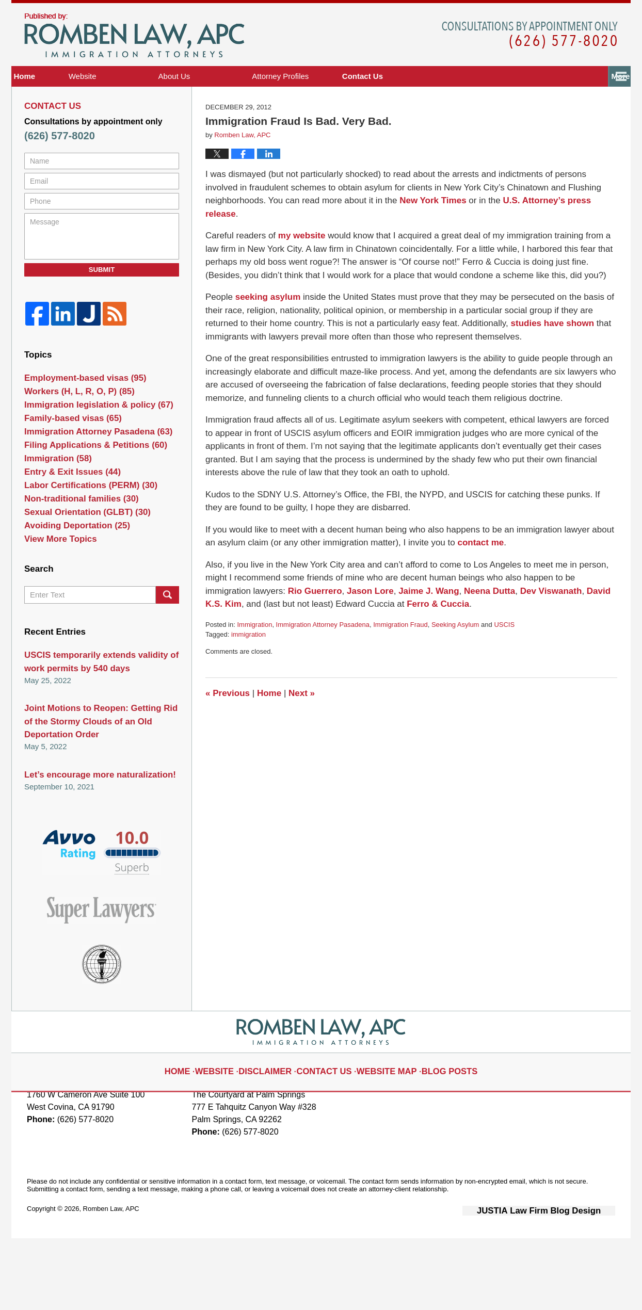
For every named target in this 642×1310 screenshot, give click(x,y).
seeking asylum (265, 323)
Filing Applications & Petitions (88, 499)
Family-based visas (67, 466)
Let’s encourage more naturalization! (91, 849)
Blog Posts (434, 1136)
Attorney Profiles (337, 115)
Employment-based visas (78, 416)
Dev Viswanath (537, 617)
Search (167, 677)
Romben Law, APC (111, 1282)
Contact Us (328, 1136)
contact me (478, 569)
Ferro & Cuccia (415, 630)
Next (297, 719)
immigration (248, 661)
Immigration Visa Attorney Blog (134, 75)
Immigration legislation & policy (90, 449)
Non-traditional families (75, 566)
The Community (454, 115)
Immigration (254, 650)
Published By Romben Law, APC (530, 74)
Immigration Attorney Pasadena (323, 650)
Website (139, 115)
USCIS (504, 650)
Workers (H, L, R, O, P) (73, 432)
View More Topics (56, 617)
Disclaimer (278, 1136)
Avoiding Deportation (71, 600)
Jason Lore (365, 617)
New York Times (430, 240)
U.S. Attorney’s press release (555, 240)
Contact (563, 115)
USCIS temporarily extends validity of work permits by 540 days (93, 742)
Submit (102, 308)
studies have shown (549, 349)
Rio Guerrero (313, 617)
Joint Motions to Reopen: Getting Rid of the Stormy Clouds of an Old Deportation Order (99, 799)
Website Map (381, 1136)
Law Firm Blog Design (566, 1283)
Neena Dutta (478, 617)
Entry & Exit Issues (67, 533)
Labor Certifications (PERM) (83, 550)
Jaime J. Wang (421, 617)
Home (52, 115)
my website (300, 262)
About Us (231, 115)
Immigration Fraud (400, 650)
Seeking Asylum (455, 650)
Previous (226, 719)
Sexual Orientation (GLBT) (80, 583)
